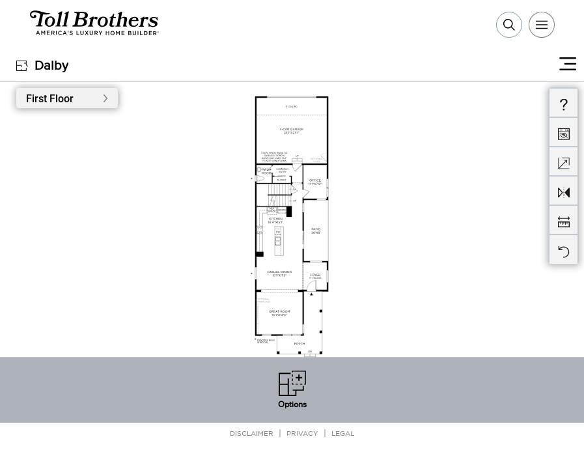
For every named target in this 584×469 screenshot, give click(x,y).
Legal (342, 433)
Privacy (302, 433)
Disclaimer (251, 433)
